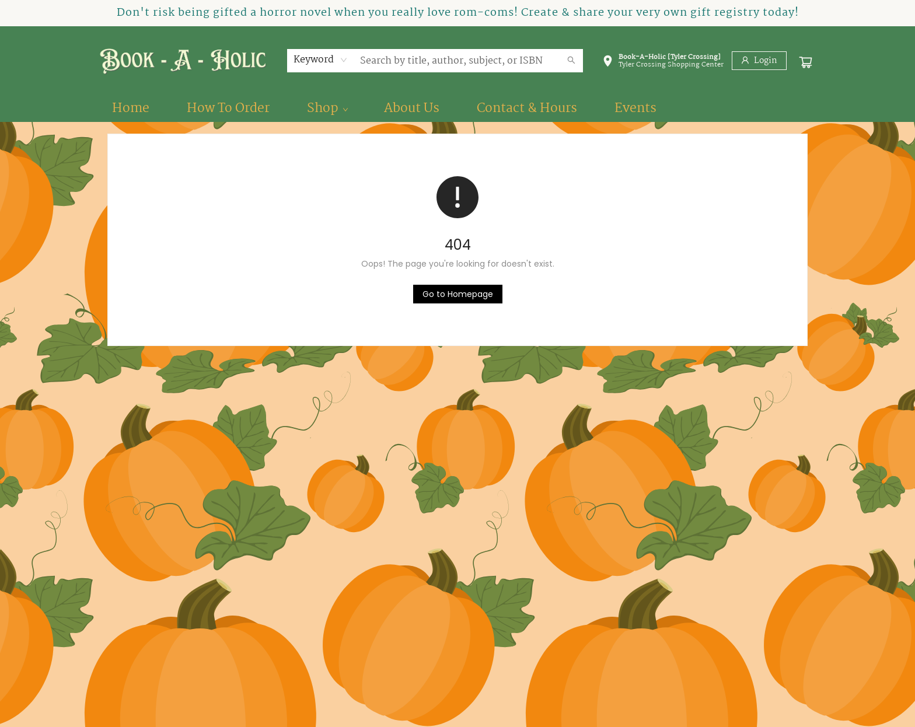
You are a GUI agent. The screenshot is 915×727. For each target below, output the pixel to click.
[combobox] (320, 60)
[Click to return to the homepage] (457, 294)
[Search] (571, 60)
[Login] (759, 60)
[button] (663, 63)
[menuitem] (130, 108)
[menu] (457, 108)
